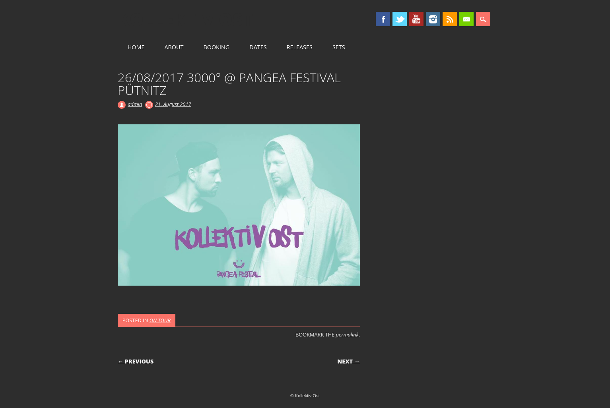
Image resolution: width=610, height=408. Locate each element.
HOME (136, 47)
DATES (257, 47)
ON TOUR (160, 320)
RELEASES (300, 47)
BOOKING (216, 47)
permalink (347, 334)
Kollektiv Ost (185, 19)
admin (135, 104)
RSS (450, 19)
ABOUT (173, 47)
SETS (338, 47)
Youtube (416, 19)
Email (466, 19)
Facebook (383, 19)
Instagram (433, 19)
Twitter (399, 19)
